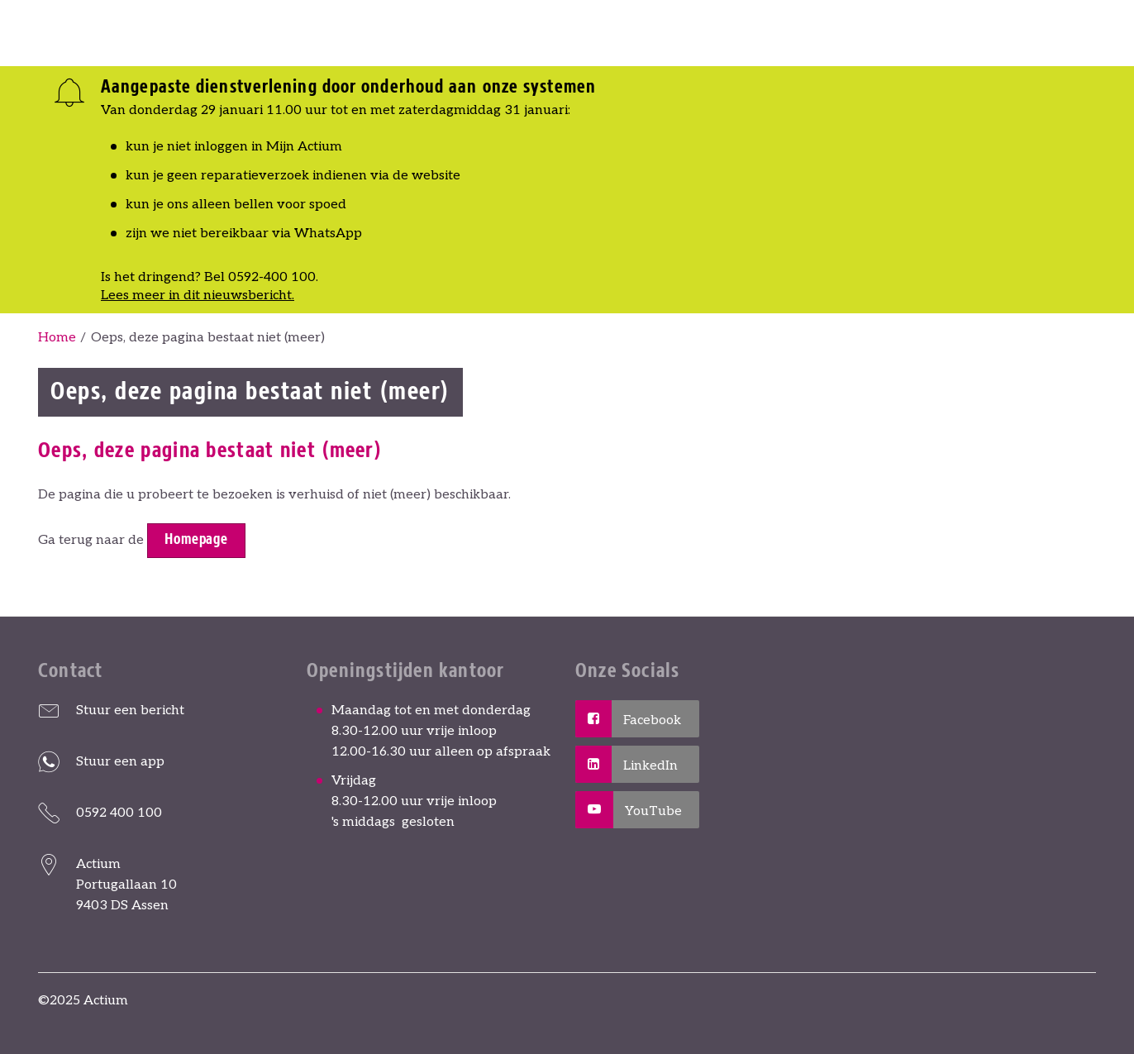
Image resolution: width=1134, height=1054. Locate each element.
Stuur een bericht (130, 710)
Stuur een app (120, 762)
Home (57, 338)
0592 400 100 (119, 813)
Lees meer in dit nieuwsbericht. (197, 295)
